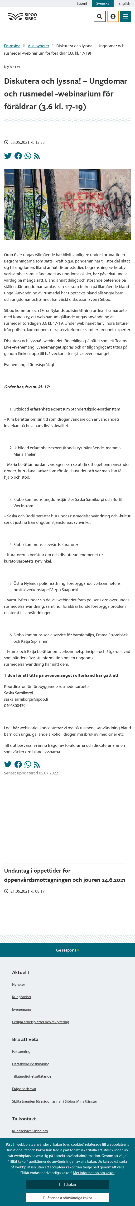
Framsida (12, 45)
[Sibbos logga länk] (22, 19)
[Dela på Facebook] (18, 157)
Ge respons (67, 950)
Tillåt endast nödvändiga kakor (67, 1197)
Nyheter (18, 984)
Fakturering (21, 1051)
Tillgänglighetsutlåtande (31, 1076)
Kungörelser (21, 996)
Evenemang (21, 1009)
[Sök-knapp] (100, 16)
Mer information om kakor (93, 1172)
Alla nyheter (38, 45)
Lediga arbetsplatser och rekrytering (40, 1021)
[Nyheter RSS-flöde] (37, 157)
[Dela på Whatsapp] (27, 157)
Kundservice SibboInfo (30, 1130)
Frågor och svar (24, 1088)
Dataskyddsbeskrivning (30, 1064)
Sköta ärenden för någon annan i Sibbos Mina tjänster (54, 1101)
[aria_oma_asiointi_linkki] (113, 16)
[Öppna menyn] (125, 16)
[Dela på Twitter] (8, 157)
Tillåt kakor (67, 1184)
